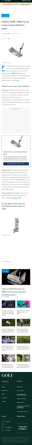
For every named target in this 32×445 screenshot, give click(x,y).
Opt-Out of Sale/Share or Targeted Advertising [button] (23, 407)
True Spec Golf (16, 198)
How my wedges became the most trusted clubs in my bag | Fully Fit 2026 (8, 331)
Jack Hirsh (6, 296)
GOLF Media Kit (21, 390)
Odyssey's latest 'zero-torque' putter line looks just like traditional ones (23, 348)
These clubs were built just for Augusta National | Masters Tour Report (23, 366)
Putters (5, 271)
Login (29, 0)
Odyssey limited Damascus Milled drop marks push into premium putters (14, 292)
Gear (3, 394)
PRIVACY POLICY (21, 402)
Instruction (5, 390)
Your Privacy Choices (22, 411)
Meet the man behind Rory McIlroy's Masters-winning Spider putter (8, 366)
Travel (3, 401)
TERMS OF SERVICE (21, 398)
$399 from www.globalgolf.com (16, 163)
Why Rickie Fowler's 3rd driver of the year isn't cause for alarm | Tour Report (8, 348)
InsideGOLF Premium (25, 4)
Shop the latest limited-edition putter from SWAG (23, 312)
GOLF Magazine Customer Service (22, 395)
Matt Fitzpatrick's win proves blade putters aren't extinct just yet (23, 331)
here (17, 80)
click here (14, 73)
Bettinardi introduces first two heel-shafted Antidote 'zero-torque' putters (8, 313)
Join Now (24, 0)
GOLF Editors (6, 33)
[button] (6, 38)
